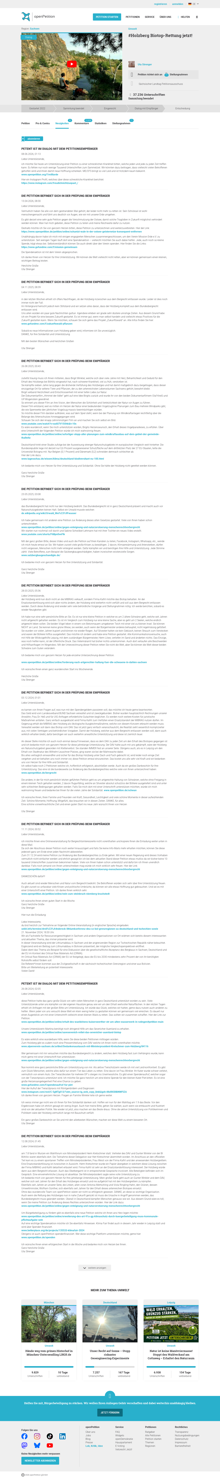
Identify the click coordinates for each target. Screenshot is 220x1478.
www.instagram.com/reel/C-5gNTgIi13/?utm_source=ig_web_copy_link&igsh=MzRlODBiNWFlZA (74, 1091)
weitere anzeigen (94, 1267)
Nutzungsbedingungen (187, 1435)
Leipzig (171, 1302)
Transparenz (181, 1432)
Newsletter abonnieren (40, 1460)
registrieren (160, 4)
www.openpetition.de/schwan (120, 790)
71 (166, 75)
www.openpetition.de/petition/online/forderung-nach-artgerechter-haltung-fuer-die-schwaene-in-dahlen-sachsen (84, 662)
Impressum (181, 1442)
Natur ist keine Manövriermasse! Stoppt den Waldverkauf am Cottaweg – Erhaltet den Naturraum (171, 1354)
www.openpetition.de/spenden (38, 1237)
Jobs (88, 1435)
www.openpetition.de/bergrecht (38, 772)
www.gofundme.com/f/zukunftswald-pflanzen (46, 323)
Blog (88, 1439)
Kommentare (82, 122)
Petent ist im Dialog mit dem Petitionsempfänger (59, 149)
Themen (149, 1442)
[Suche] (197, 17)
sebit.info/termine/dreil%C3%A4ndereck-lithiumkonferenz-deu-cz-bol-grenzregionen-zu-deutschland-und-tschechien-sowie (89, 928)
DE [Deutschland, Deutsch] (192, 4)
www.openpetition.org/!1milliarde (39, 174)
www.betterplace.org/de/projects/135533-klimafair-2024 (52, 1230)
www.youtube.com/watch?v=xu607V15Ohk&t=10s (48, 423)
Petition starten (107, 17)
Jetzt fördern (110, 1412)
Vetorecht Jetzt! (123, 1449)
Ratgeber (150, 1432)
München (49, 1302)
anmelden (177, 4)
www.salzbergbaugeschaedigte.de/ (40, 555)
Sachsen (34, 28)
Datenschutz (181, 1439)
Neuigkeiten (62, 122)
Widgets (119, 1435)
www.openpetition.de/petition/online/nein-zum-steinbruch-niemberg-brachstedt (65, 893)
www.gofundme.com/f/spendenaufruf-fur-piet (47, 1084)
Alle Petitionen (153, 1435)
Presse (89, 1442)
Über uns (90, 1432)
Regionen (150, 1446)
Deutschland (110, 1302)
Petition (25, 123)
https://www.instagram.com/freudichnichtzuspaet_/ (49, 183)
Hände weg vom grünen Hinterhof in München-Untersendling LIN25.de (49, 1352)
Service (149, 17)
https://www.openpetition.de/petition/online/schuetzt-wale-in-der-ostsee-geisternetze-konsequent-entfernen (81, 231)
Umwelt (132, 28)
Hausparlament (123, 1442)
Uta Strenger (145, 64)
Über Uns (165, 17)
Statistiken (100, 123)
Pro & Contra (43, 123)
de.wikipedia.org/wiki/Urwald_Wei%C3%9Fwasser (48, 513)
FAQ (117, 1432)
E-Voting (120, 1446)
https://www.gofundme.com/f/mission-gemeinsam (49, 247)
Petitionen (133, 17)
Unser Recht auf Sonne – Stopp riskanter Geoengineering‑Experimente (110, 1354)
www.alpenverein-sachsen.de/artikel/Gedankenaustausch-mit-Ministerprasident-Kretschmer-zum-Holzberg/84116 (84, 1046)
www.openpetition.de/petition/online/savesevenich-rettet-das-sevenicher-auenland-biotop (71, 1032)
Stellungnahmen (179, 74)
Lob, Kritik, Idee (94, 1446)
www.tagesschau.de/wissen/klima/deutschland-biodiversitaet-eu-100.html (62, 458)
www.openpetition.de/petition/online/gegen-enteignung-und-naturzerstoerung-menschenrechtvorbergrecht (80, 527)
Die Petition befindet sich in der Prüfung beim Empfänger (65, 196)
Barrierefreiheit (183, 1446)
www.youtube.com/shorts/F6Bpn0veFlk (43, 534)
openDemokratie (124, 1439)
